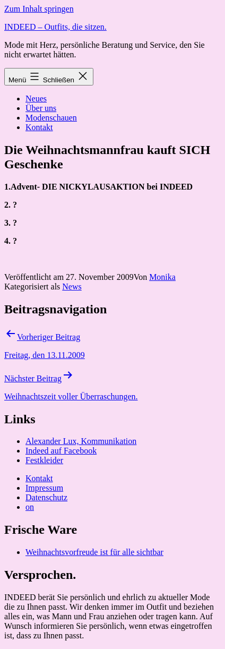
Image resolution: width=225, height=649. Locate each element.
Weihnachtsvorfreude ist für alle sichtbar (94, 552)
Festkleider (44, 460)
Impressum (44, 487)
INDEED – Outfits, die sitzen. (55, 26)
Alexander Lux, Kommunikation (80, 441)
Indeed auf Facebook (61, 450)
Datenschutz (46, 497)
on (29, 506)
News (71, 286)
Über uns (40, 108)
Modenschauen (51, 117)
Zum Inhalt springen (39, 8)
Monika (162, 276)
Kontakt (39, 127)
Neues (36, 98)
